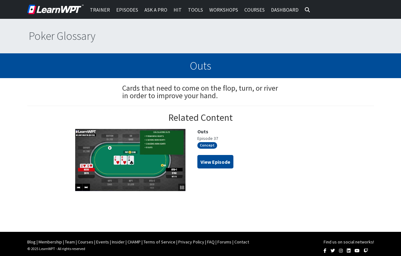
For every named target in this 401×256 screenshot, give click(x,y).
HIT (178, 10)
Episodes (127, 10)
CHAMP (134, 242)
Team (70, 242)
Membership (50, 242)
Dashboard (285, 10)
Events (102, 242)
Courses (254, 10)
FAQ (211, 242)
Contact (241, 242)
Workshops (223, 10)
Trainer (100, 10)
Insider (118, 242)
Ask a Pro (155, 10)
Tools (195, 10)
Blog (31, 242)
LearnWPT (55, 9)
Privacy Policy (191, 242)
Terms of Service (159, 242)
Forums (224, 242)
